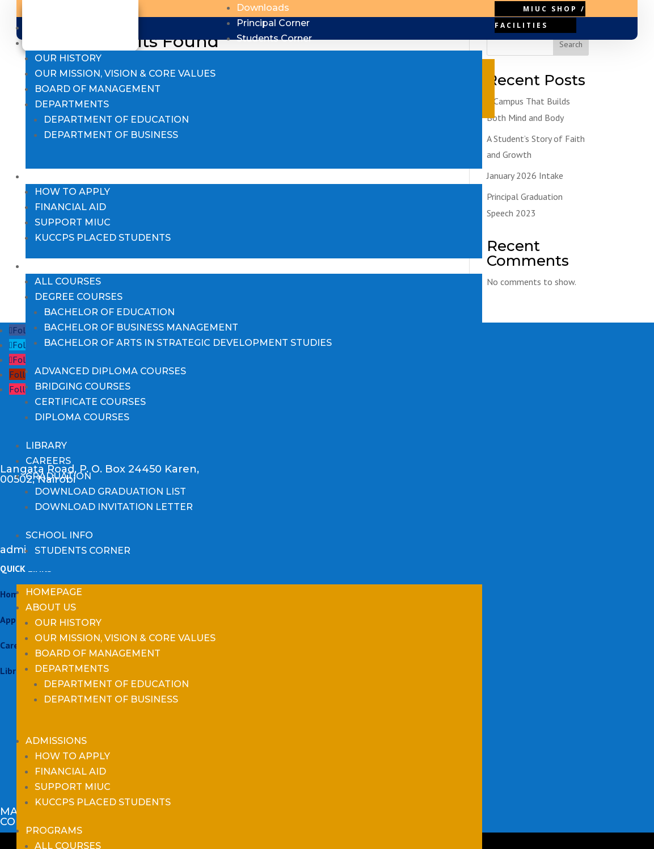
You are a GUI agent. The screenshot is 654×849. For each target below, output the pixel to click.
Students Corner (82, 550)
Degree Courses (79, 296)
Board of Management (98, 88)
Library (46, 445)
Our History (68, 58)
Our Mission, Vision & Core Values (125, 73)
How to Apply (72, 191)
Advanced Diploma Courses (110, 371)
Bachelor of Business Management (141, 327)
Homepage (54, 27)
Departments (72, 104)
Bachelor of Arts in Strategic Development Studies (188, 342)
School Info (59, 535)
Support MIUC (73, 222)
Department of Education (116, 119)
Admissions (56, 176)
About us (51, 42)
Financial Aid (70, 207)
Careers (48, 460)
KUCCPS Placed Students (103, 237)
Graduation (58, 476)
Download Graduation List (110, 491)
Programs (54, 266)
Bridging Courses (82, 386)
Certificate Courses (90, 401)
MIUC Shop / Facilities (540, 17)
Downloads (263, 7)
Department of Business (111, 134)
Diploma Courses (82, 417)
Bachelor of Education (109, 312)
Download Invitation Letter (114, 506)
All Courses (68, 281)
